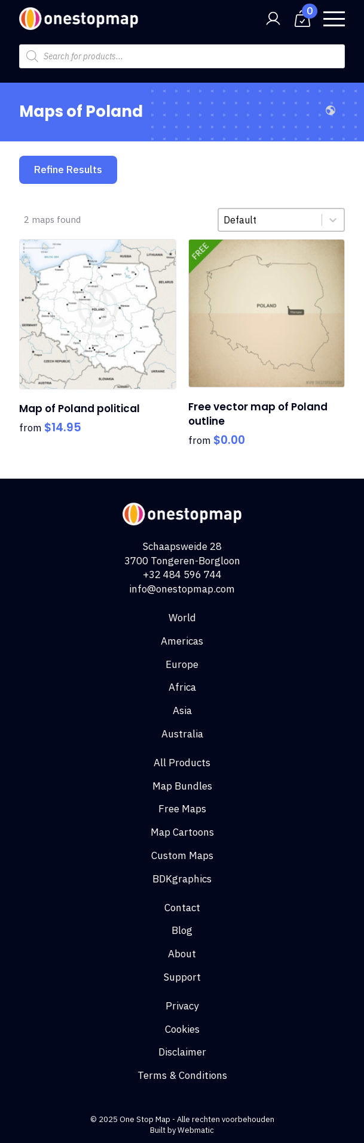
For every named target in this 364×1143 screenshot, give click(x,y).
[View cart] (302, 18)
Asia (182, 710)
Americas (182, 641)
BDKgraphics (182, 878)
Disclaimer (182, 1052)
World (182, 617)
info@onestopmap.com (182, 588)
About (182, 953)
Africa (182, 687)
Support (182, 977)
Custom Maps (182, 855)
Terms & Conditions (182, 1075)
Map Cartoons (182, 832)
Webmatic (196, 1130)
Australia (182, 733)
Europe (182, 664)
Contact (182, 907)
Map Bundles (182, 786)
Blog (182, 930)
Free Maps (182, 808)
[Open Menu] (334, 18)
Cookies (182, 1029)
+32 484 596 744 (182, 574)
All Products (182, 762)
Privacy (182, 1005)
